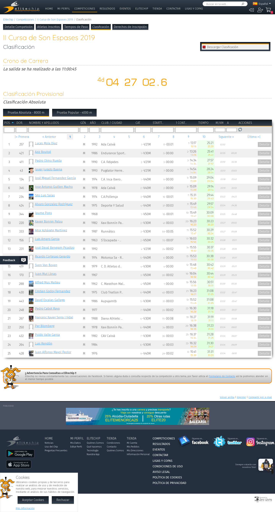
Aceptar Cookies (33, 500)
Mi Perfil (63, 8)
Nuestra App (93, 454)
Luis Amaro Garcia (47, 239)
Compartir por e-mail (260, 397)
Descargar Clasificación (222, 47)
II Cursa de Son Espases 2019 (55, 19)
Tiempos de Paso (76, 27)
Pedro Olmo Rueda (48, 160)
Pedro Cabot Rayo (47, 308)
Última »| (253, 137)
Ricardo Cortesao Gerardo (52, 256)
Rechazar (62, 500)
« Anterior (49, 137)
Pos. (7, 123)
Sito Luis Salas (45, 195)
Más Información (25, 508)
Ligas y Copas (194, 8)
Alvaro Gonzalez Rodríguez (54, 204)
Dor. (19, 123)
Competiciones (84, 8)
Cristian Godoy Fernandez (52, 291)
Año (93, 123)
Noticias (49, 443)
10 (203, 137)
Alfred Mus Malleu (47, 282)
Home (49, 8)
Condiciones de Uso (168, 466)
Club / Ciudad (111, 123)
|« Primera (22, 137)
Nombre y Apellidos (44, 123)
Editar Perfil (76, 446)
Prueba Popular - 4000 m (74, 112)
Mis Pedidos (133, 446)
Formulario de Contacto (222, 376)
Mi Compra (269, 11)
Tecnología (92, 450)
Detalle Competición (19, 27)
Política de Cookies (167, 477)
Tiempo (203, 123)
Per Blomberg (44, 326)
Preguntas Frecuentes (56, 450)
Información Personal (138, 454)
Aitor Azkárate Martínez (51, 230)
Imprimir (241, 397)
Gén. (83, 123)
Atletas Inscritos (48, 27)
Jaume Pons (43, 213)
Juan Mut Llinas (46, 274)
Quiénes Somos (95, 443)
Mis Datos (75, 443)
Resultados (107, 8)
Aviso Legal (161, 472)
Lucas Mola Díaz (46, 143)
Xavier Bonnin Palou (49, 221)
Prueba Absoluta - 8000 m (26, 112)
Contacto (111, 446)
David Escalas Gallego (50, 300)
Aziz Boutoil (43, 152)
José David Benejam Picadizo (54, 248)
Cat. (138, 123)
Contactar (173, 8)
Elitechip (141, 8)
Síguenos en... (197, 439)
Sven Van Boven (46, 265)
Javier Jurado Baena (48, 169)
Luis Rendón (43, 343)
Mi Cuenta (132, 443)
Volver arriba (227, 397)
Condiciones (113, 443)
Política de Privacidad (169, 483)
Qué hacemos (94, 446)
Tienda (157, 8)
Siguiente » (226, 137)
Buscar (242, 4)
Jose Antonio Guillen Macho (54, 187)
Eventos (125, 8)
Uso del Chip (51, 446)
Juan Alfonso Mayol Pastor (53, 352)
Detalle (264, 144)
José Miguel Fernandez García (55, 178)
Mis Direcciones (135, 450)
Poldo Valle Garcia (47, 335)
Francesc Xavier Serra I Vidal (54, 317)
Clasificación (100, 27)
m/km (219, 123)
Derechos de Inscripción (130, 27)
